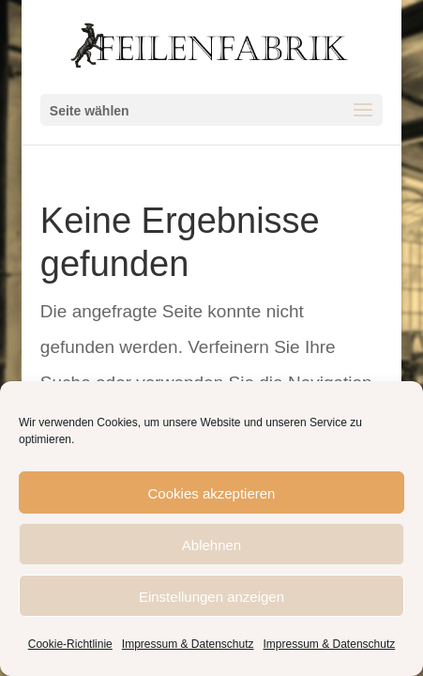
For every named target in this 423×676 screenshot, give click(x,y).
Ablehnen (211, 544)
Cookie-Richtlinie (70, 644)
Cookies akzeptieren (212, 493)
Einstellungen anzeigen (211, 596)
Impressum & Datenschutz (188, 644)
